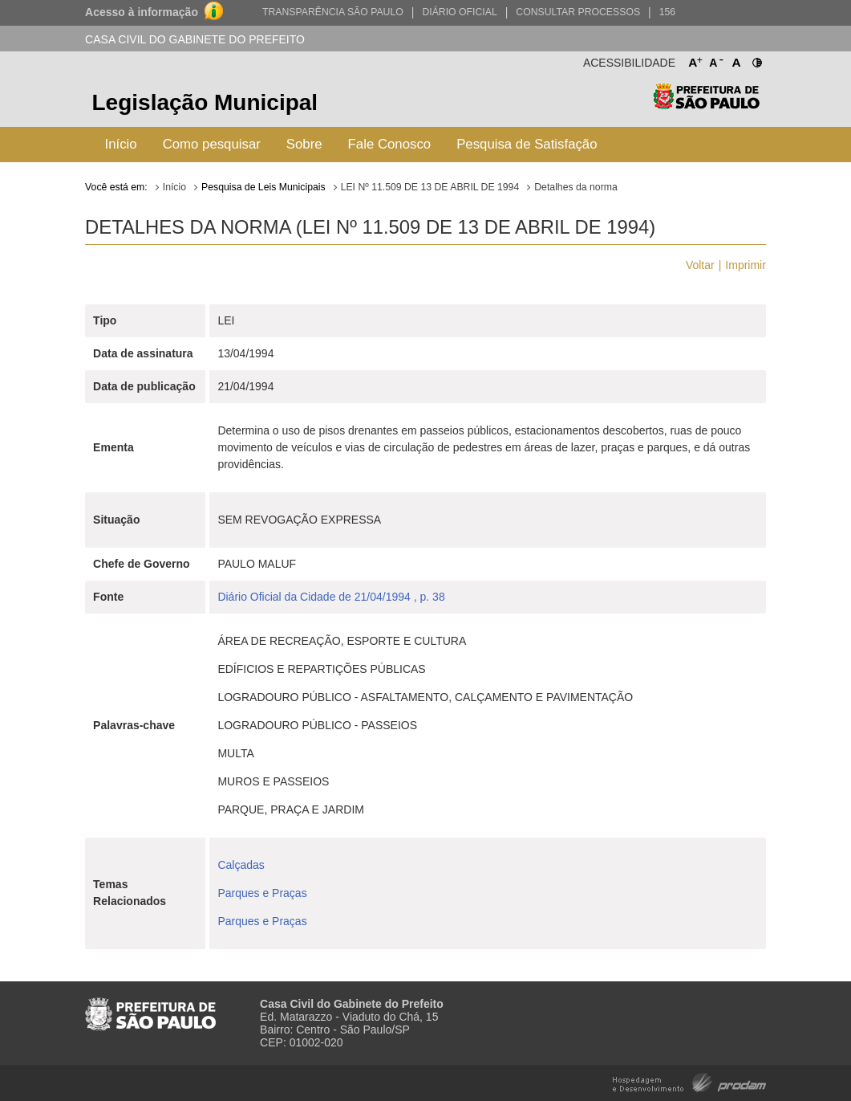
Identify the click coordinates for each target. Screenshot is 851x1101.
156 (667, 12)
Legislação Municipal (205, 102)
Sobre (304, 144)
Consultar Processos (578, 12)
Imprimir (745, 265)
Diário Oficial (459, 12)
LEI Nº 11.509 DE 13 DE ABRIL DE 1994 (430, 187)
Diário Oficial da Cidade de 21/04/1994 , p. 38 (330, 596)
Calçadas (240, 864)
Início (121, 144)
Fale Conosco (390, 144)
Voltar (700, 265)
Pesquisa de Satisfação (526, 144)
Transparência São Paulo (332, 12)
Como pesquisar (212, 144)
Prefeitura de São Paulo (706, 105)
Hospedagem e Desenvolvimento (689, 1081)
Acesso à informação (141, 12)
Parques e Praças (261, 893)
